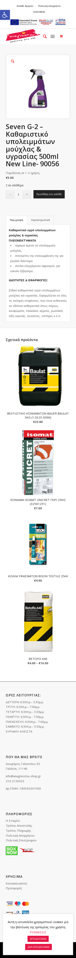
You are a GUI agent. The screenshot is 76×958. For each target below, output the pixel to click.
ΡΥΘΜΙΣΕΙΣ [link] (38, 932)
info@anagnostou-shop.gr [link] (23, 776)
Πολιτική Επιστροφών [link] (21, 840)
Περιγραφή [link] (16, 220)
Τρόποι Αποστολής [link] (19, 825)
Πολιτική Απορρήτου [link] (20, 835)
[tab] (16, 220)
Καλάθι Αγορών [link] (25, 5)
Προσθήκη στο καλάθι (49, 194)
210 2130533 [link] (15, 781)
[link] (5, 15)
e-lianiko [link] (38, 22)
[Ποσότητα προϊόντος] (18, 194)
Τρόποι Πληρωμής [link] (18, 830)
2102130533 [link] (39, 11)
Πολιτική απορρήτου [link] (49, 5)
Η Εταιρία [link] (13, 821)
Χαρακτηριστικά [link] (40, 220)
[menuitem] (25, 6)
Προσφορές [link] (14, 888)
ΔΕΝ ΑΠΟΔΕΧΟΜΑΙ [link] (38, 947)
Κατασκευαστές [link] (16, 883)
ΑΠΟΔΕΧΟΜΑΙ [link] (38, 939)
